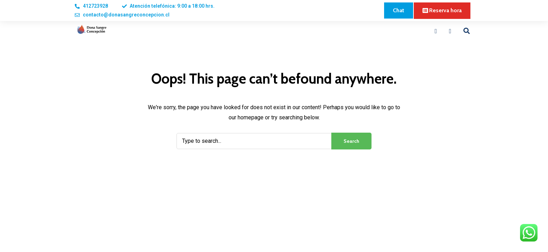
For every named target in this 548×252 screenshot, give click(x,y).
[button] (398, 10)
